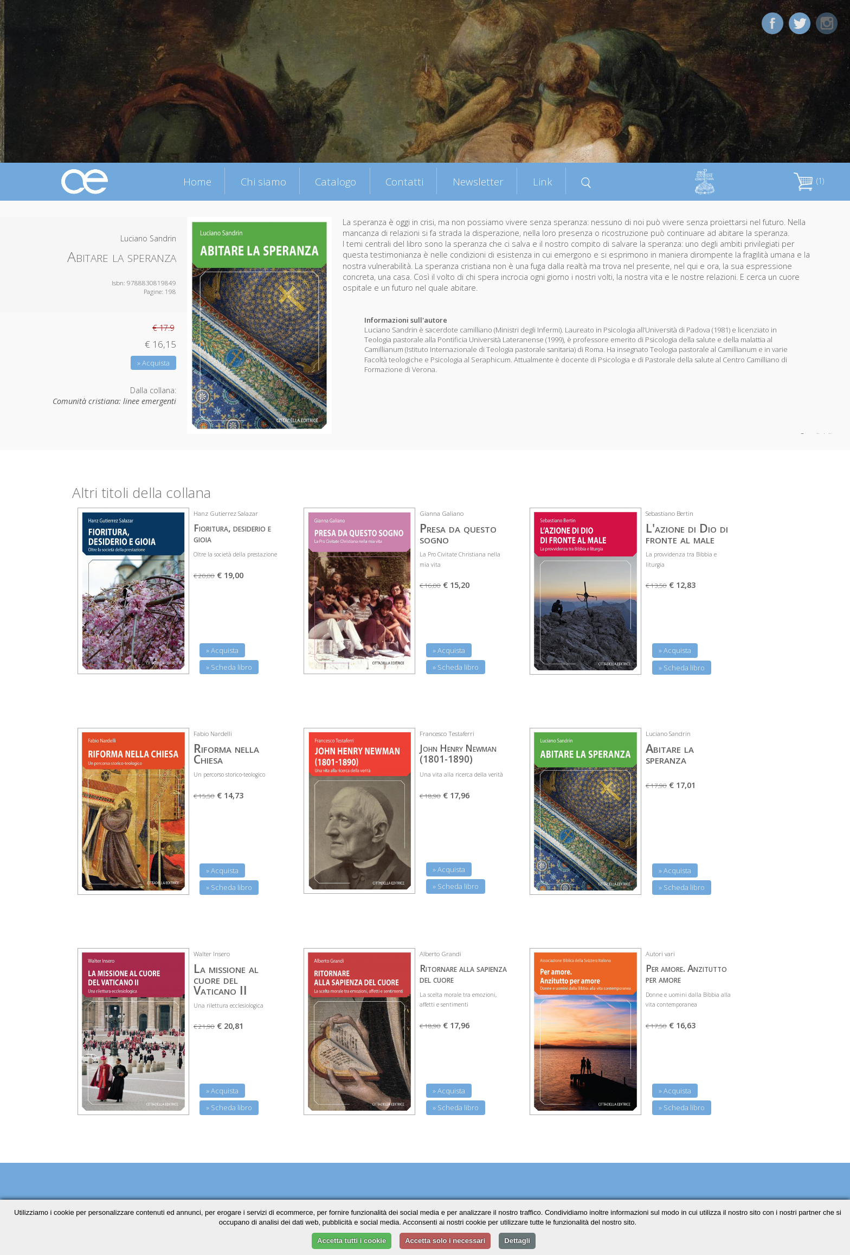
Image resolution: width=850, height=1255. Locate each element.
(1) (809, 181)
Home (197, 181)
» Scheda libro (229, 667)
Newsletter (478, 181)
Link (542, 181)
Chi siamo (263, 181)
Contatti (404, 181)
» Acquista (153, 363)
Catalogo (335, 181)
